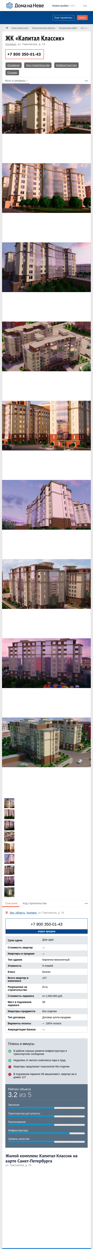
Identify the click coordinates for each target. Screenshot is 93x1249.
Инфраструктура (66, 65)
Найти (82, 17)
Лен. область (17, 912)
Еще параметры (63, 17)
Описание (11, 903)
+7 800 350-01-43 (24, 54)
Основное (13, 65)
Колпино (11, 44)
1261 (63, 5)
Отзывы (12, 72)
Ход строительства (38, 65)
